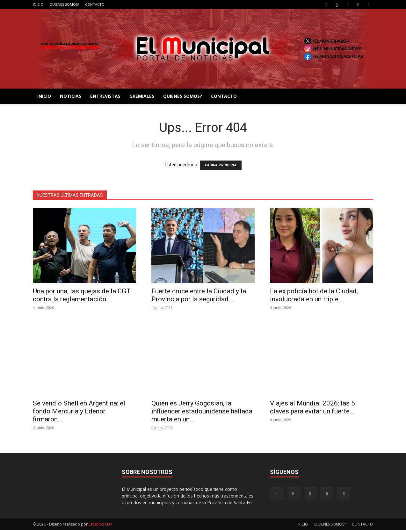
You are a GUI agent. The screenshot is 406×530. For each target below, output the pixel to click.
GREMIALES (141, 96)
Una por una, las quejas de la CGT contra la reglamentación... (82, 295)
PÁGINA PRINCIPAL (221, 165)
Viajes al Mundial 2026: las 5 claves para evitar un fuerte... (312, 407)
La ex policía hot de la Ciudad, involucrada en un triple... (314, 295)
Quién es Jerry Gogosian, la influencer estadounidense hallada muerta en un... (201, 411)
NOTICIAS (70, 96)
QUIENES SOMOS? (64, 4)
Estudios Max (100, 524)
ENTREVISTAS (105, 96)
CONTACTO (95, 4)
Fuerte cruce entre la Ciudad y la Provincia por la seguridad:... (198, 295)
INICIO (38, 4)
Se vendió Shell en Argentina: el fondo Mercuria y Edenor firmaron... (79, 411)
